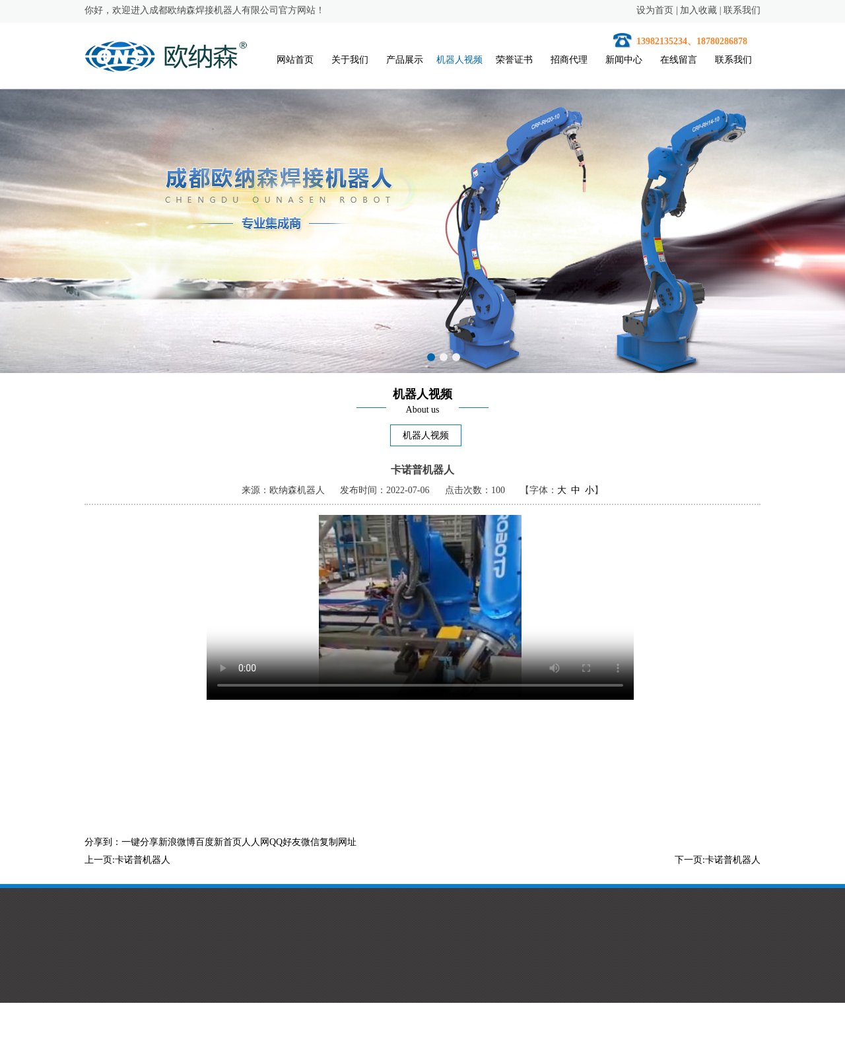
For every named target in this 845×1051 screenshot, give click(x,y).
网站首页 (295, 60)
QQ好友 (285, 842)
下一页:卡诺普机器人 (717, 860)
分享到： (102, 842)
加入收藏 (698, 10)
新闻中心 (623, 60)
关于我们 (349, 60)
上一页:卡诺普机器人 (127, 860)
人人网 (255, 842)
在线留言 (678, 60)
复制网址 (338, 842)
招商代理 (569, 60)
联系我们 (742, 10)
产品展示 (404, 60)
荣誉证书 (514, 60)
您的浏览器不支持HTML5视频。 (420, 607)
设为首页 (654, 10)
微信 (310, 842)
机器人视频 (459, 60)
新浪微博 (176, 842)
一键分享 (139, 842)
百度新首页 (218, 842)
